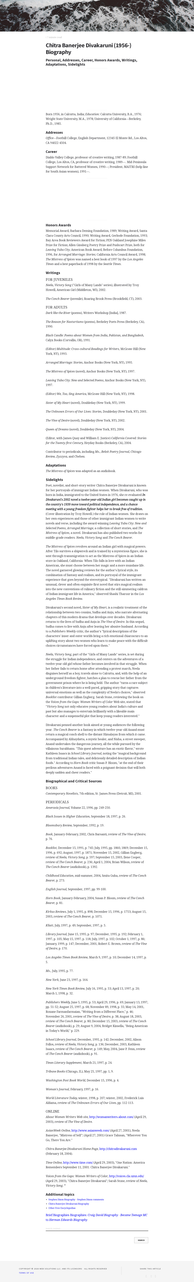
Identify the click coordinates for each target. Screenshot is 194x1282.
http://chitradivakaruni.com (118, 1149)
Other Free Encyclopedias (61, 1208)
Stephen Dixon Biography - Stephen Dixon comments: (76, 1199)
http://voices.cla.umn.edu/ (126, 1176)
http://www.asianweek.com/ (90, 1130)
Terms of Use (26, 1273)
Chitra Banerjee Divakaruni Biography (68, 1204)
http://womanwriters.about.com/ (111, 1117)
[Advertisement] (97, 89)
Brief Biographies (57, 1215)
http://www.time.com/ (78, 1162)
